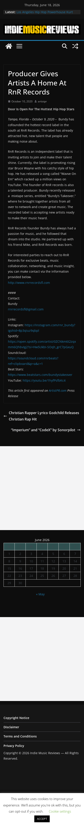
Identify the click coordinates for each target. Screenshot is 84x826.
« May (40, 594)
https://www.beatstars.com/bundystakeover (40, 375)
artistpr (42, 101)
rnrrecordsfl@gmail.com (26, 309)
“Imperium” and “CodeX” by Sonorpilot (45, 429)
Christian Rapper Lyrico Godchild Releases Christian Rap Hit (41, 416)
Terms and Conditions (20, 736)
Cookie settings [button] (60, 811)
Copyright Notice (16, 718)
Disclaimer (11, 727)
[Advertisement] (42, 488)
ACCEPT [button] (42, 819)
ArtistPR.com (57, 390)
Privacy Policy (14, 746)
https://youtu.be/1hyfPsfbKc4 (44, 380)
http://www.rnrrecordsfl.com (29, 283)
